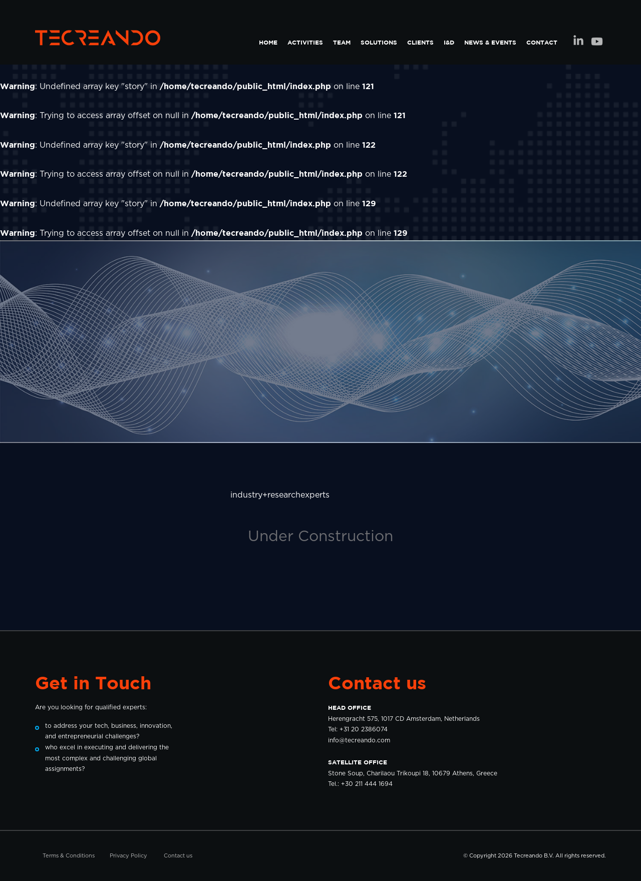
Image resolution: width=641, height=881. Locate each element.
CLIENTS (420, 42)
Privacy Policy (128, 855)
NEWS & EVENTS (490, 42)
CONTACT (541, 42)
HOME (268, 42)
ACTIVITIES (305, 42)
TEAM (342, 42)
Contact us (178, 855)
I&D (449, 42)
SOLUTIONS (379, 42)
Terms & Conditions (69, 855)
